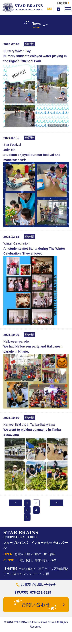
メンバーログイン (58, 8)
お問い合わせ (49, 8)
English (62, 3)
